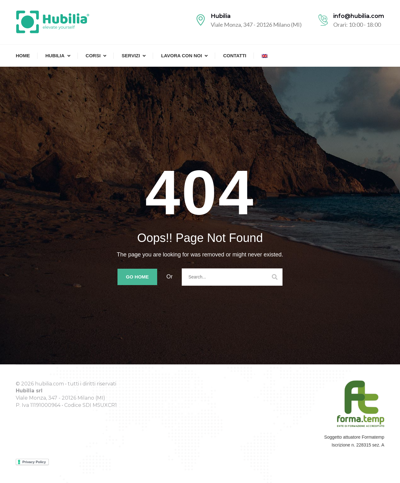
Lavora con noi (181, 55)
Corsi (93, 55)
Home (23, 55)
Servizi (131, 55)
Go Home (137, 276)
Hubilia (55, 55)
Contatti (234, 55)
